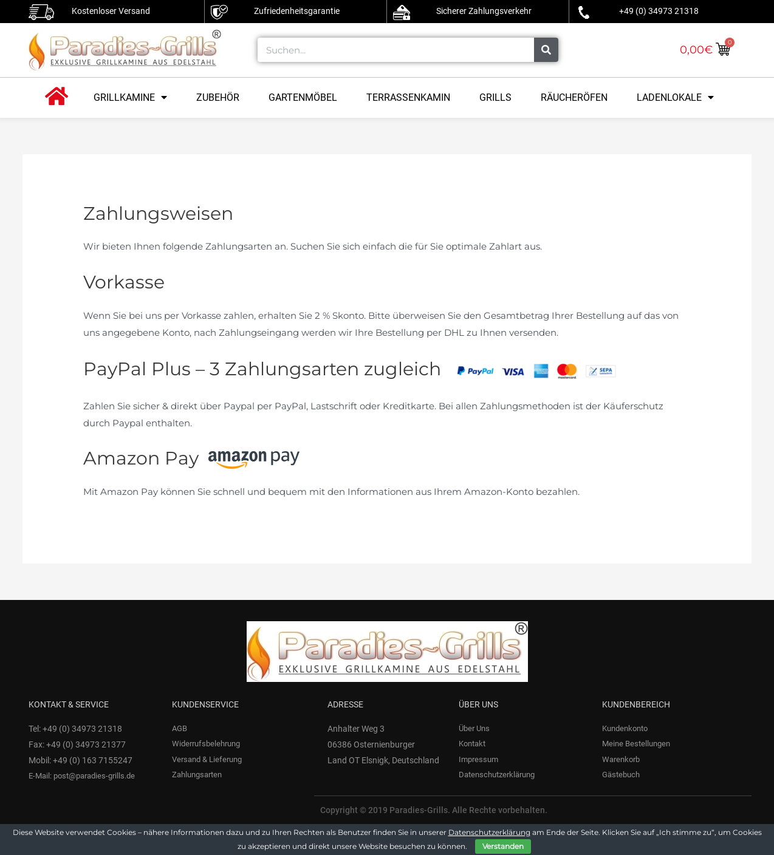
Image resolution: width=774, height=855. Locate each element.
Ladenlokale (675, 97)
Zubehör (217, 97)
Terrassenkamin (408, 97)
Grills (495, 97)
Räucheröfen (574, 97)
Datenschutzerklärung (489, 832)
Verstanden (503, 846)
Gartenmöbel (303, 97)
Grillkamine (130, 97)
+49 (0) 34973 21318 (659, 11)
